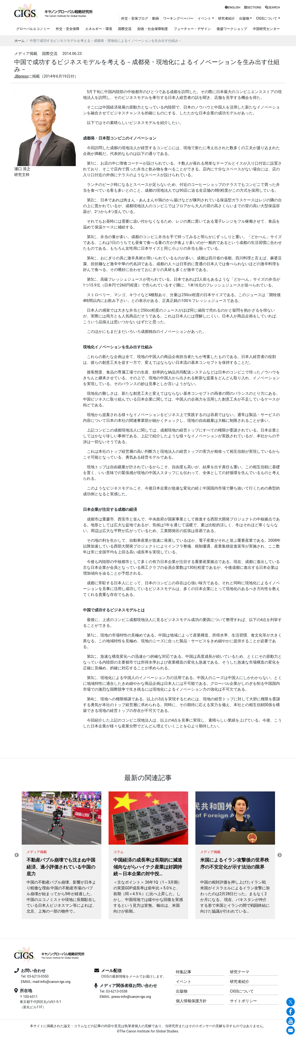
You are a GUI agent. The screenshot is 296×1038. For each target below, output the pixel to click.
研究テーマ (239, 972)
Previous (16, 855)
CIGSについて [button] (266, 18)
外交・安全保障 (67, 29)
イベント (183, 981)
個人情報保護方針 (191, 1001)
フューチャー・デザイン (192, 29)
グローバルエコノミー (33, 29)
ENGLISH (232, 7)
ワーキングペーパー (178, 18)
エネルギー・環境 (98, 29)
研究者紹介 (226, 18)
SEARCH (272, 7)
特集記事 (183, 972)
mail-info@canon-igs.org (51, 982)
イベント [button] (204, 18)
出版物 (181, 991)
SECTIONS (252, 7)
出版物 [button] (244, 18)
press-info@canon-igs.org (131, 997)
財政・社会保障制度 (153, 29)
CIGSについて (242, 991)
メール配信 (111, 970)
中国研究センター (266, 29)
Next (279, 855)
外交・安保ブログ (134, 18)
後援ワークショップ (232, 29)
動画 (155, 18)
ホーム (19, 41)
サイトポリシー (243, 1001)
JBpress (21, 76)
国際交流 (124, 29)
